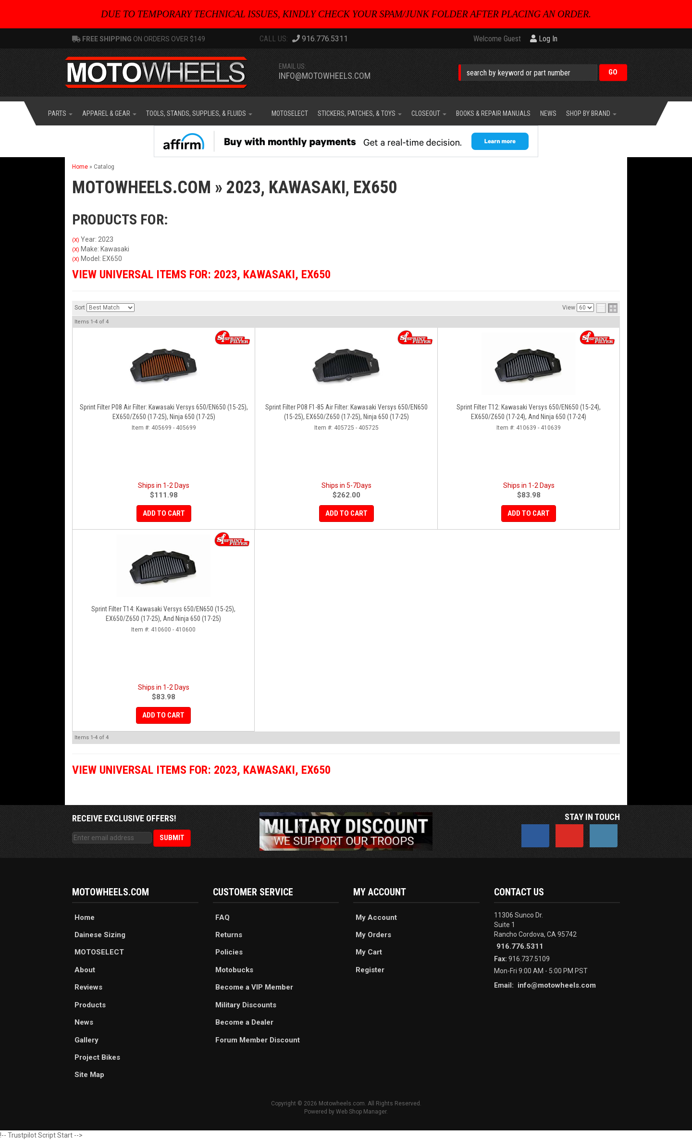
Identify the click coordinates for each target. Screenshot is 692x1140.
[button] (542, 72)
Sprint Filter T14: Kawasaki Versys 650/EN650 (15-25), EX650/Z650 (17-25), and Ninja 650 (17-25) (163, 613)
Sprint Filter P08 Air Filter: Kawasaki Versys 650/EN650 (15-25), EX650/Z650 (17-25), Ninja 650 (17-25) (164, 412)
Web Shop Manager (361, 1111)
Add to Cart (164, 513)
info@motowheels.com (325, 76)
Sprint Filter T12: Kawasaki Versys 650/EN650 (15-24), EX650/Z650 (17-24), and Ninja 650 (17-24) (529, 412)
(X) (75, 239)
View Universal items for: (201, 274)
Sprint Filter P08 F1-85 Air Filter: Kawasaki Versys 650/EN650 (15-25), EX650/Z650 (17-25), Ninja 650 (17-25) (346, 412)
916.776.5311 (520, 946)
